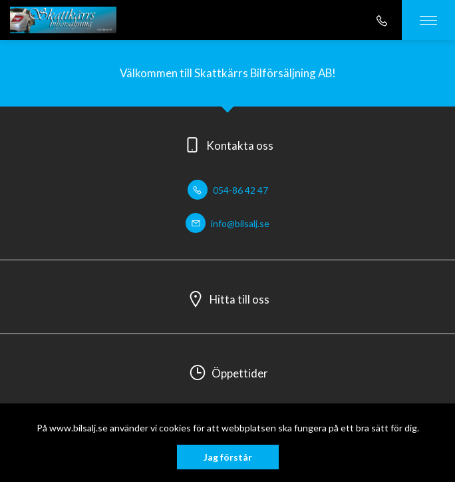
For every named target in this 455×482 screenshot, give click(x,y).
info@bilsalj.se (227, 223)
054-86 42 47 (228, 190)
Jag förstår (228, 457)
